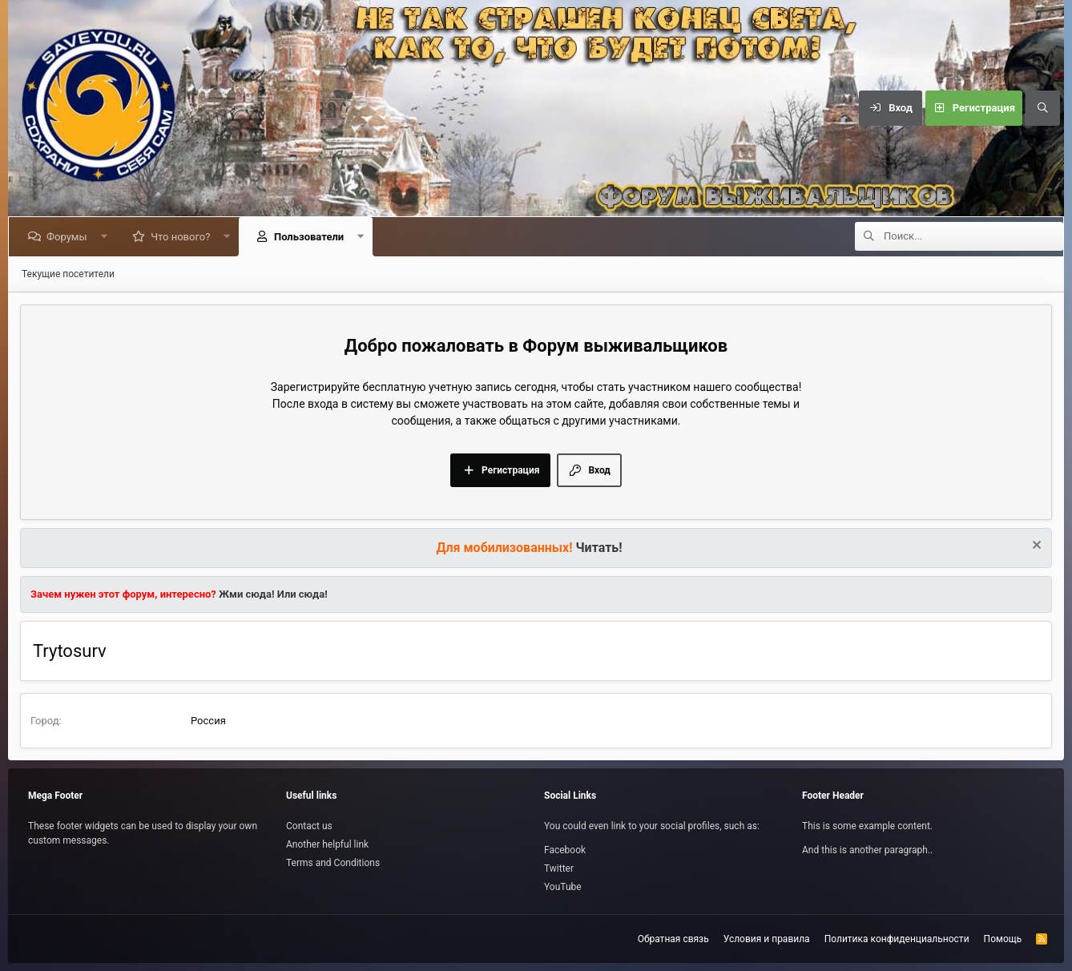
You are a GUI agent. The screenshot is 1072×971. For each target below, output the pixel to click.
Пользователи (312, 237)
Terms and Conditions (333, 862)
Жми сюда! (245, 594)
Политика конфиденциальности (896, 939)
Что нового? (183, 237)
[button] (107, 236)
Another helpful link (327, 844)
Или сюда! (302, 594)
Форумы (70, 237)
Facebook (565, 850)
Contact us (309, 826)
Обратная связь (673, 939)
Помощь (1003, 939)
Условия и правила (766, 939)
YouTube (563, 886)
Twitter (559, 868)
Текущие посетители (68, 274)
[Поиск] (1042, 108)
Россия (208, 721)
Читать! (599, 547)
